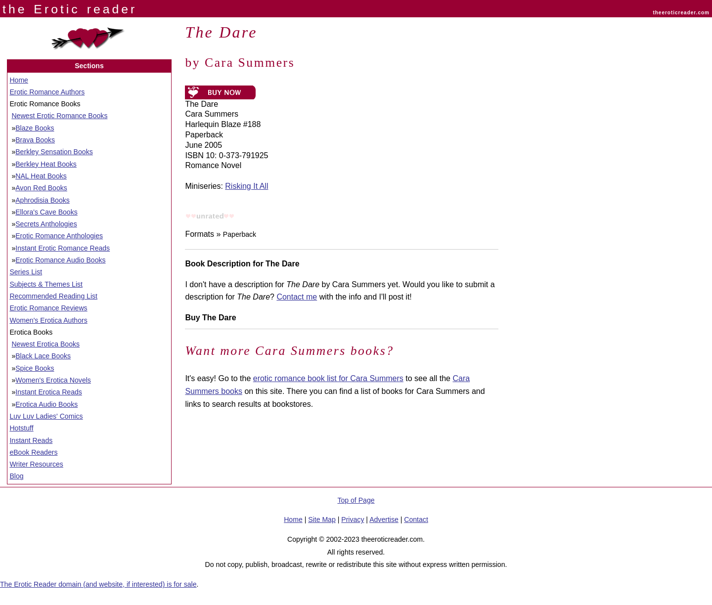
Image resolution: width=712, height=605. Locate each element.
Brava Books (35, 140)
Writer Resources (36, 464)
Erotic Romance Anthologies (59, 236)
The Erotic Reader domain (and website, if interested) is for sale (98, 584)
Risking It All (246, 186)
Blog (16, 476)
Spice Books (34, 368)
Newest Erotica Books (45, 344)
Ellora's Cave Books (46, 212)
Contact (416, 519)
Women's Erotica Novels (53, 380)
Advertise (384, 519)
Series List (25, 272)
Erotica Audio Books (46, 404)
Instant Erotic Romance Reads (62, 248)
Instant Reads (30, 440)
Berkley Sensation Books (54, 152)
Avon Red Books (41, 188)
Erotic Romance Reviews (48, 308)
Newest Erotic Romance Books (59, 116)
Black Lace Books (43, 356)
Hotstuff (21, 428)
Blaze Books (34, 128)
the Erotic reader (69, 9)
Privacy (352, 519)
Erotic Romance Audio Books (60, 260)
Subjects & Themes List (46, 284)
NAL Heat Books (41, 176)
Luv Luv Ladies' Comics (46, 416)
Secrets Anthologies (46, 224)
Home (18, 80)
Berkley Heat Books (46, 164)
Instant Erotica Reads (48, 392)
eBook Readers (33, 452)
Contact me (296, 297)
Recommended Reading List (53, 296)
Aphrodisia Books (42, 200)
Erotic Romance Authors (47, 92)
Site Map (322, 519)
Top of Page (355, 500)
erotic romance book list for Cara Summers (328, 378)
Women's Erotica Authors (48, 320)
